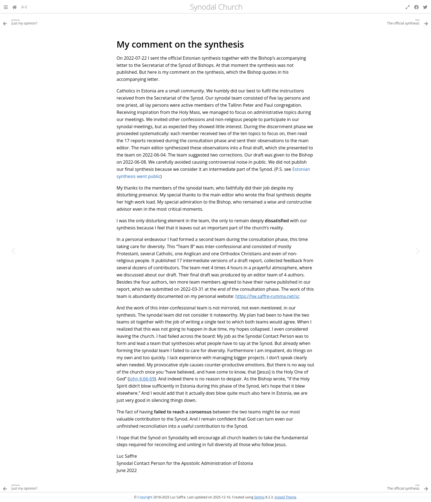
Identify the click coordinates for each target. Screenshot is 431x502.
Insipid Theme (285, 497)
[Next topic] (418, 251)
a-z (24, 7)
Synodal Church (216, 7)
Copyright (144, 497)
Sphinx (259, 497)
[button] (5, 6)
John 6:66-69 (142, 379)
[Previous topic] (13, 251)
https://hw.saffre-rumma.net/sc (267, 296)
